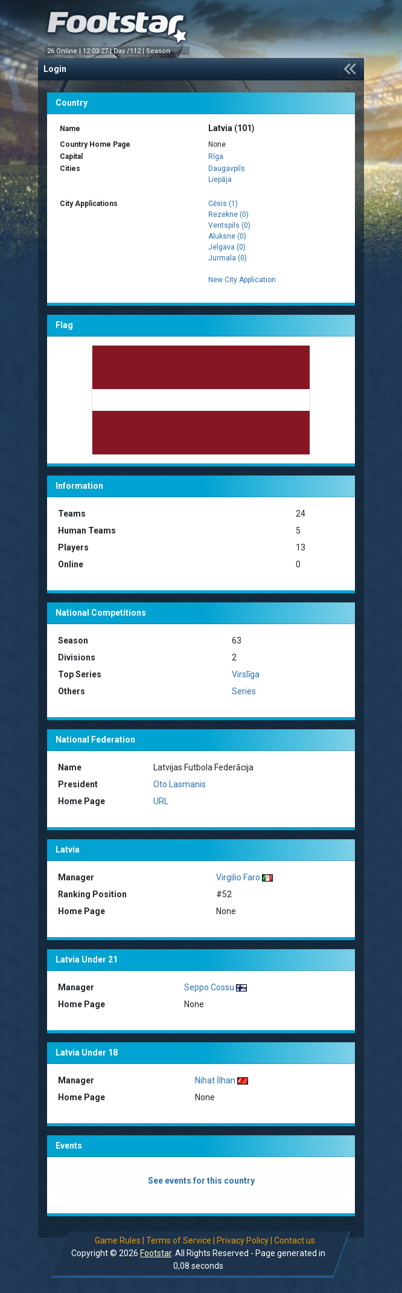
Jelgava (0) (227, 247)
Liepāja (220, 179)
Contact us (295, 1240)
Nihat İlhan (215, 1080)
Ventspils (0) (229, 225)
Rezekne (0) (228, 214)
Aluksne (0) (227, 236)
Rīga (215, 156)
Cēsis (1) (223, 203)
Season (159, 51)
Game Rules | (120, 1240)
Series (244, 691)
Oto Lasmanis (179, 784)
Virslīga (246, 674)
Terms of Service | (181, 1240)
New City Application (242, 280)
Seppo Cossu (209, 987)
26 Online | (65, 51)
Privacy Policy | (245, 1240)
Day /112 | (129, 51)
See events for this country (201, 1180)
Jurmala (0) (227, 258)
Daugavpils (226, 168)
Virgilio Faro (238, 877)
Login (54, 69)
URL (160, 801)
